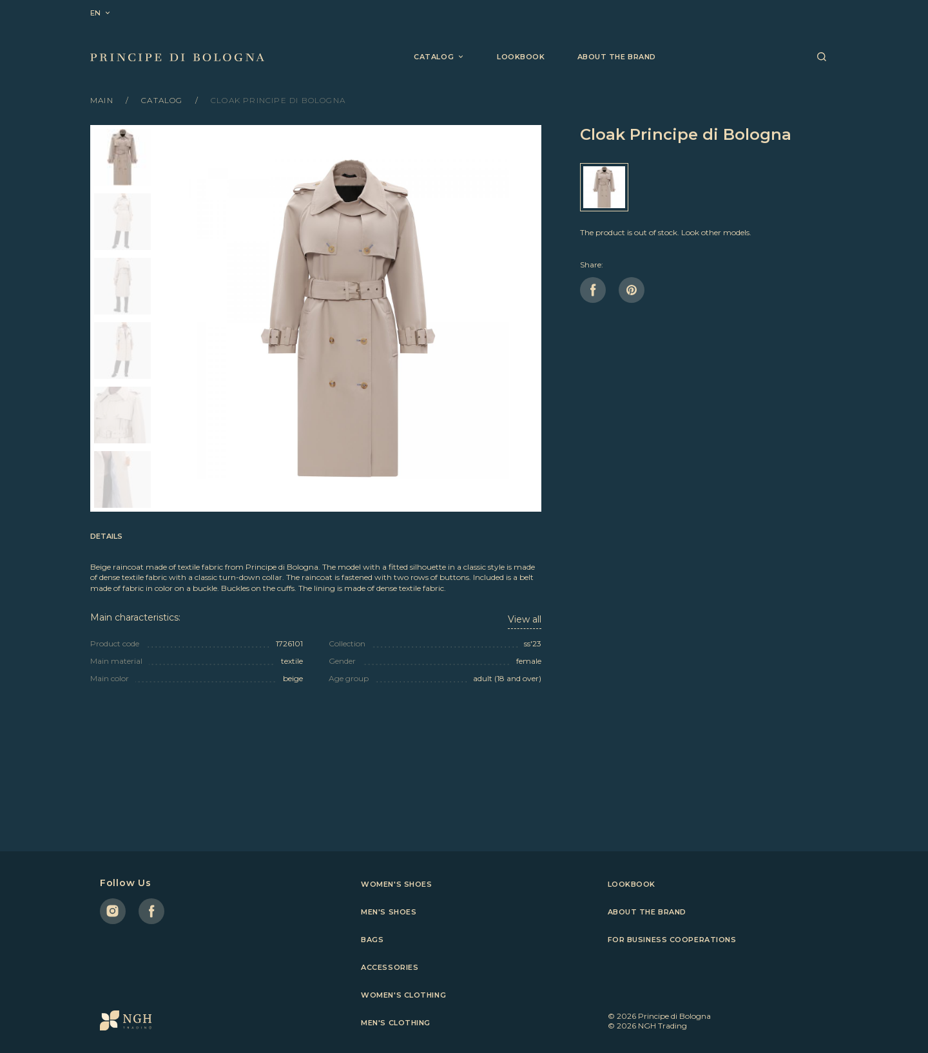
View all (524, 619)
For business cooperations (672, 939)
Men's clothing (395, 1022)
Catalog (163, 100)
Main (103, 100)
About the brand (616, 56)
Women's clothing (403, 995)
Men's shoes (388, 911)
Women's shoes (396, 884)
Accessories (389, 967)
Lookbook (521, 56)
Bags (372, 939)
